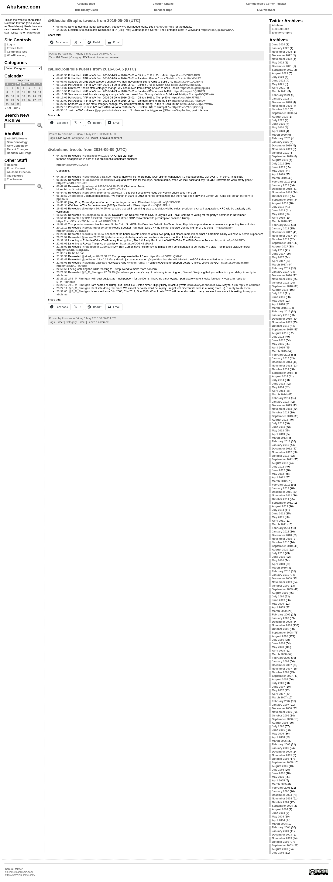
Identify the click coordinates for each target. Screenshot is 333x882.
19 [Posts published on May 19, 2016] (29, 96)
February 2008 (281, 657)
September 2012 (282, 459)
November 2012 (282, 452)
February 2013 (281, 441)
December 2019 (282, 145)
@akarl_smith (91, 256)
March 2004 (279, 823)
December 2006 (282, 708)
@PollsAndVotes (92, 179)
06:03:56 (61, 75)
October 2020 (280, 109)
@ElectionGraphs (173, 110)
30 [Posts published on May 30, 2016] (12, 104)
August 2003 (280, 849)
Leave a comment (108, 57)
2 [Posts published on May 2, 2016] (12, 88)
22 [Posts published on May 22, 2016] (7, 100)
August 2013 (280, 419)
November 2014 (282, 365)
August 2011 (280, 506)
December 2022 (282, 55)
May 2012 (278, 473)
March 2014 (279, 394)
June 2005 (278, 773)
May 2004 (278, 816)
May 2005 (278, 776)
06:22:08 (61, 103)
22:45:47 (61, 259)
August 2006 (280, 722)
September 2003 (282, 845)
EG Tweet (62, 57)
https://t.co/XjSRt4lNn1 (155, 205)
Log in (11, 44)
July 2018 (278, 206)
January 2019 (280, 185)
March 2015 (279, 351)
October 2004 (280, 802)
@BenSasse (89, 155)
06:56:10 (61, 110)
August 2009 (280, 592)
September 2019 (282, 156)
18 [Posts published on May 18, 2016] (23, 96)
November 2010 (282, 538)
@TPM (86, 218)
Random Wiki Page (19, 152)
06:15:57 (61, 94)
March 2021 (279, 91)
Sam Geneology (17, 142)
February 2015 (281, 354)
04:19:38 (103, 155)
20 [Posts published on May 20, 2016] (34, 96)
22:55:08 (61, 262)
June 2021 (278, 80)
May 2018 (278, 214)
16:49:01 (61, 208)
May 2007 (278, 690)
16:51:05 (61, 218)
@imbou (87, 237)
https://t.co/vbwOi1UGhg (72, 164)
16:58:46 (61, 224)
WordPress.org (17, 55)
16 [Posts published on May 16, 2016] (12, 96)
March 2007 (279, 697)
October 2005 (280, 758)
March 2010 (279, 567)
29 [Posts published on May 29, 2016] (7, 104)
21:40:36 (102, 259)
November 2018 (282, 192)
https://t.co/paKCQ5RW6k (189, 91)
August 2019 (280, 160)
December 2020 (282, 102)
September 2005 (282, 762)
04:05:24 (109, 179)
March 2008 (279, 654)
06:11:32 (61, 88)
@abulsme (112, 237)
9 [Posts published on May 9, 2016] (12, 92)
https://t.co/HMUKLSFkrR (103, 221)
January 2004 (280, 831)
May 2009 (278, 603)
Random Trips (163, 9)
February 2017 (281, 268)
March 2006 (279, 740)
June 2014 (278, 383)
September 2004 (282, 805)
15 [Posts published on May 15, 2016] (7, 96)
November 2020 (282, 105)
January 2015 (280, 358)
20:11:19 (61, 227)
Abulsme (277, 25)
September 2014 (282, 372)
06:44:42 (61, 192)
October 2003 (280, 841)
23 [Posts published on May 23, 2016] (12, 100)
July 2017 (278, 250)
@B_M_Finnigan (92, 272)
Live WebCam (266, 9)
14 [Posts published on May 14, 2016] (39, 92)
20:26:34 (98, 237)
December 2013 (282, 405)
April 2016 (278, 304)
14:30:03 (61, 202)
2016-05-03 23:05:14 (109, 192)
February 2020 (281, 138)
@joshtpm (88, 208)
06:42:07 (61, 186)
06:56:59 (61, 26)
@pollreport (89, 186)
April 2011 (278, 520)
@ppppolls (102, 110)
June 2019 (278, 167)
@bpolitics (155, 259)
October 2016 (280, 282)
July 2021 (278, 77)
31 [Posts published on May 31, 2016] (18, 104)
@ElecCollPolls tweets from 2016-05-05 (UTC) (92, 69)
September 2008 (282, 632)
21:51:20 (105, 256)
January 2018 (280, 228)
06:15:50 (61, 91)
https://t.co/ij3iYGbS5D (165, 202)
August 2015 (280, 333)
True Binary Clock (86, 9)
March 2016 (279, 307)
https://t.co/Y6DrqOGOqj (187, 107)
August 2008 (280, 636)
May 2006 (278, 733)
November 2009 (282, 582)
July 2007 (278, 683)
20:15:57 (99, 234)
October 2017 (280, 239)
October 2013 (280, 412)
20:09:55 (106, 227)
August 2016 (280, 289)
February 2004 (281, 827)
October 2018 (280, 196)
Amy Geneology (17, 145)
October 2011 (280, 499)
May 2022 (278, 62)
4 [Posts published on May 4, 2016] (23, 88)
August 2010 (280, 549)
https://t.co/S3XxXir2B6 (71, 221)
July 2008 (278, 639)
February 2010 (281, 571)
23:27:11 (61, 288)
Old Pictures (15, 175)
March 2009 (279, 610)
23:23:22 (61, 278)
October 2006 (280, 715)
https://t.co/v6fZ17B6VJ (79, 189)
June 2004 (278, 813)
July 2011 (278, 509)
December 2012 (282, 448)
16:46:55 (101, 208)
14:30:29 (61, 29)
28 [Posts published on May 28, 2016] (39, 100)
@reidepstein (90, 246)
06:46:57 (61, 195)
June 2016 (278, 297)
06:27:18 (61, 107)
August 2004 (280, 809)
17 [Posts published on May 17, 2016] (18, 96)
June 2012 (278, 470)
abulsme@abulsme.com (19, 872)
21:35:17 (61, 253)
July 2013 (278, 423)
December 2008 (282, 621)
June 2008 (278, 643)
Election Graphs (163, 3)
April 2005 (278, 780)
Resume (12, 164)
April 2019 (278, 174)
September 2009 (282, 589)
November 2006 (282, 711)
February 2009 (281, 614)
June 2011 (278, 513)
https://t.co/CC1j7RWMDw (188, 100)
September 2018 (282, 199)
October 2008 (280, 629)
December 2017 (282, 232)
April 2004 (278, 820)
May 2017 (278, 257)
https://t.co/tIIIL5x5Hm (235, 262)
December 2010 (282, 535)
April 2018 (278, 217)
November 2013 (282, 408)
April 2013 (278, 434)
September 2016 (282, 286)
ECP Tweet (63, 137)
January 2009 (280, 618)
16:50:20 (61, 214)
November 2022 (282, 58)
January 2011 (280, 531)
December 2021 (282, 66)
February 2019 (281, 181)
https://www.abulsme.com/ (20, 875)
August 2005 (280, 766)
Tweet (59, 322)
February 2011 (281, 527)
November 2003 (282, 838)
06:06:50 (61, 78)
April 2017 (278, 261)
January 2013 (280, 445)
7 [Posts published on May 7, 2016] (39, 88)
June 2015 (278, 340)
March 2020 (279, 134)
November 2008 (282, 625)
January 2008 (280, 661)
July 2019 (278, 163)
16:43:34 (61, 205)
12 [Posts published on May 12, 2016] (29, 92)
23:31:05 (61, 291)
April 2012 (278, 477)
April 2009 (278, 607)
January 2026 (280, 48)
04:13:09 (105, 176)
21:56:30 (101, 262)
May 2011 (278, 517)
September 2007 (282, 675)
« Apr (7, 108)
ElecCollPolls (280, 29)
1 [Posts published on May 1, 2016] (7, 88)
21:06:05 (61, 243)
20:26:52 (61, 237)
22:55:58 (61, 269)
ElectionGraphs (282, 32)
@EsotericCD (90, 176)
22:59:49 (109, 272)
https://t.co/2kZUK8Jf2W (184, 75)
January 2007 (280, 704)
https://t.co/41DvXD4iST (185, 78)
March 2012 (279, 481)
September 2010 (282, 546)
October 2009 (280, 585)
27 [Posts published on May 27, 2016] (34, 100)
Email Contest (16, 168)
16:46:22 (105, 214)
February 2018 (281, 224)
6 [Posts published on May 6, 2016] (34, 88)
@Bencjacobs (91, 214)
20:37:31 (61, 240)
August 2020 (280, 116)
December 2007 (282, 665)
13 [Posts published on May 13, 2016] (34, 92)
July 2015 (278, 336)
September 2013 (282, 416)
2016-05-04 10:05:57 (110, 186)
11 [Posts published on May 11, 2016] (23, 92)
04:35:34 (61, 176)
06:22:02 (61, 100)
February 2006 (281, 744)
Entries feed (15, 48)
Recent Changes (17, 149)
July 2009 (278, 596)
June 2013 (278, 426)
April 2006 (278, 737)
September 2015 (282, 329)
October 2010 (280, 542)
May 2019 (278, 170)
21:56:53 (61, 256)
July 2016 (278, 293)
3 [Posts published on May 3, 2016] (17, 88)
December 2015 (282, 318)
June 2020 (278, 123)
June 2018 (278, 210)
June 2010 (278, 556)
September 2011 (282, 502)
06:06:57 (61, 81)
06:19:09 (61, 97)
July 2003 (278, 852)
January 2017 (280, 271)
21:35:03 (61, 246)
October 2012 (280, 455)
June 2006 (278, 730)
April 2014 (278, 390)
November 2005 (282, 755)
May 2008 (278, 647)
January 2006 (280, 748)
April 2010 (278, 564)
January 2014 (280, 401)
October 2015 (280, 325)
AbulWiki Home (17, 138)
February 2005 (281, 787)
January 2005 (280, 791)
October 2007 (280, 672)
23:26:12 (61, 285)
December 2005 (282, 751)
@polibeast (89, 259)
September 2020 (282, 113)
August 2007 (280, 679)
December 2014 (282, 362)
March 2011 (279, 524)
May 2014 (278, 387)
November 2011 (282, 495)
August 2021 (280, 73)
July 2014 (278, 380)
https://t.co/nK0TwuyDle (71, 265)
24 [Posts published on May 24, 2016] (18, 100)
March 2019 (279, 178)
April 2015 (278, 347)
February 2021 (281, 95)
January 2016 (280, 315)
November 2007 (282, 668)
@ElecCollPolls (164, 26)
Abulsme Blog (86, 3)
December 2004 (282, 794)
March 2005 (279, 784)
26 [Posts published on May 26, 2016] (29, 100)
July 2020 (278, 120)
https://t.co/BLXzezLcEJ (71, 183)
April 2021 (278, 87)
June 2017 (278, 253)
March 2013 (279, 437)
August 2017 (280, 246)
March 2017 (279, 264)
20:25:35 (61, 234)
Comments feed (17, 51)
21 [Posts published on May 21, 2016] (39, 96)
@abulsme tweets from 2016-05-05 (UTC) (87, 149)
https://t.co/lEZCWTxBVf (110, 189)
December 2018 (282, 188)
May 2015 (278, 343)
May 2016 (278, 300)
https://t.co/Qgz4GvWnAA (217, 29)
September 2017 (282, 242)
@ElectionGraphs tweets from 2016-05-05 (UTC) (94, 20)
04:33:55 (61, 155)
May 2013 (278, 430)
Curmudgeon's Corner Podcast (266, 3)
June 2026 (278, 44)
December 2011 (282, 491)
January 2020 (280, 141)
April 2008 (278, 650)
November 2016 (282, 279)
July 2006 (278, 726)
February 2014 (281, 398)
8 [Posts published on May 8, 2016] (7, 92)
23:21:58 (61, 272)
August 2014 (280, 376)
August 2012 (280, 463)
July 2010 (278, 553)
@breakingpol (91, 227)
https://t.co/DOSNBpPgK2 (136, 243)
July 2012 (278, 466)
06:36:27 (61, 179)
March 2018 (279, 221)
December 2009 (282, 578)
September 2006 (282, 719)
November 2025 (282, 51)
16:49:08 (96, 218)
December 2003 (282, 834)
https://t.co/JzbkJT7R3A (186, 97)
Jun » (17, 108)
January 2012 (280, 488)
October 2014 (280, 369)
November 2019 (282, 149)
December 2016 (282, 275)
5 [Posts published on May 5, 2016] (29, 88)
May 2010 (278, 560)
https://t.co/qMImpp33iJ (186, 84)
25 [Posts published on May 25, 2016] (23, 100)
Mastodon (33, 32)
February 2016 (281, 311)
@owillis (87, 234)
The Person (14, 179)
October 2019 (280, 152)
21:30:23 (105, 246)
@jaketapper (224, 227)
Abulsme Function (19, 172)
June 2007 (278, 686)
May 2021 (278, 84)
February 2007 (281, 701)
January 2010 (280, 574)
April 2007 (278, 693)
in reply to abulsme (247, 285)
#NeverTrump (135, 262)
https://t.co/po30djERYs (230, 240)
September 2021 (282, 69)
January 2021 (280, 98)
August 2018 (280, 203)
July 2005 (278, 769)
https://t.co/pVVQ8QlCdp (72, 230)
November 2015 (282, 322)
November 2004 (282, 798)
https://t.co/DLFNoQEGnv (72, 249)
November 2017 (282, 235)
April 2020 (278, 131)
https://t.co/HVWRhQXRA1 (166, 256)
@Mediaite (88, 262)
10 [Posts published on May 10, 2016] (18, 92)
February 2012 (281, 484)
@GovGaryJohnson (200, 285)
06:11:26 (61, 84)
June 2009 (278, 600)
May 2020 (278, 127)
